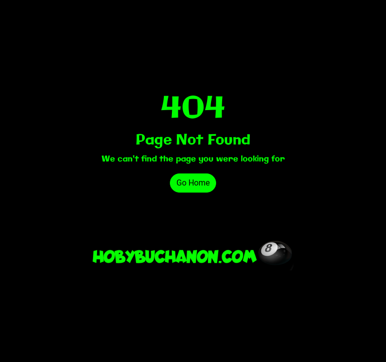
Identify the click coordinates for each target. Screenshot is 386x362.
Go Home (193, 183)
